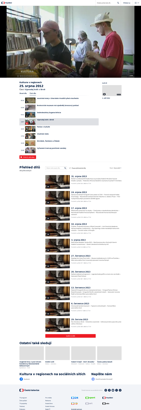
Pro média (48, 398)
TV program (23, 398)
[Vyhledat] (65, 168)
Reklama (48, 400)
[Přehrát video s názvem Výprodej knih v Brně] (70, 42)
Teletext (22, 406)
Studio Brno (49, 403)
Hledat (118, 3)
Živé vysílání (23, 400)
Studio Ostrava (49, 406)
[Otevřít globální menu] (137, 3)
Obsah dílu (23, 93)
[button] (70, 42)
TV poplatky (23, 403)
